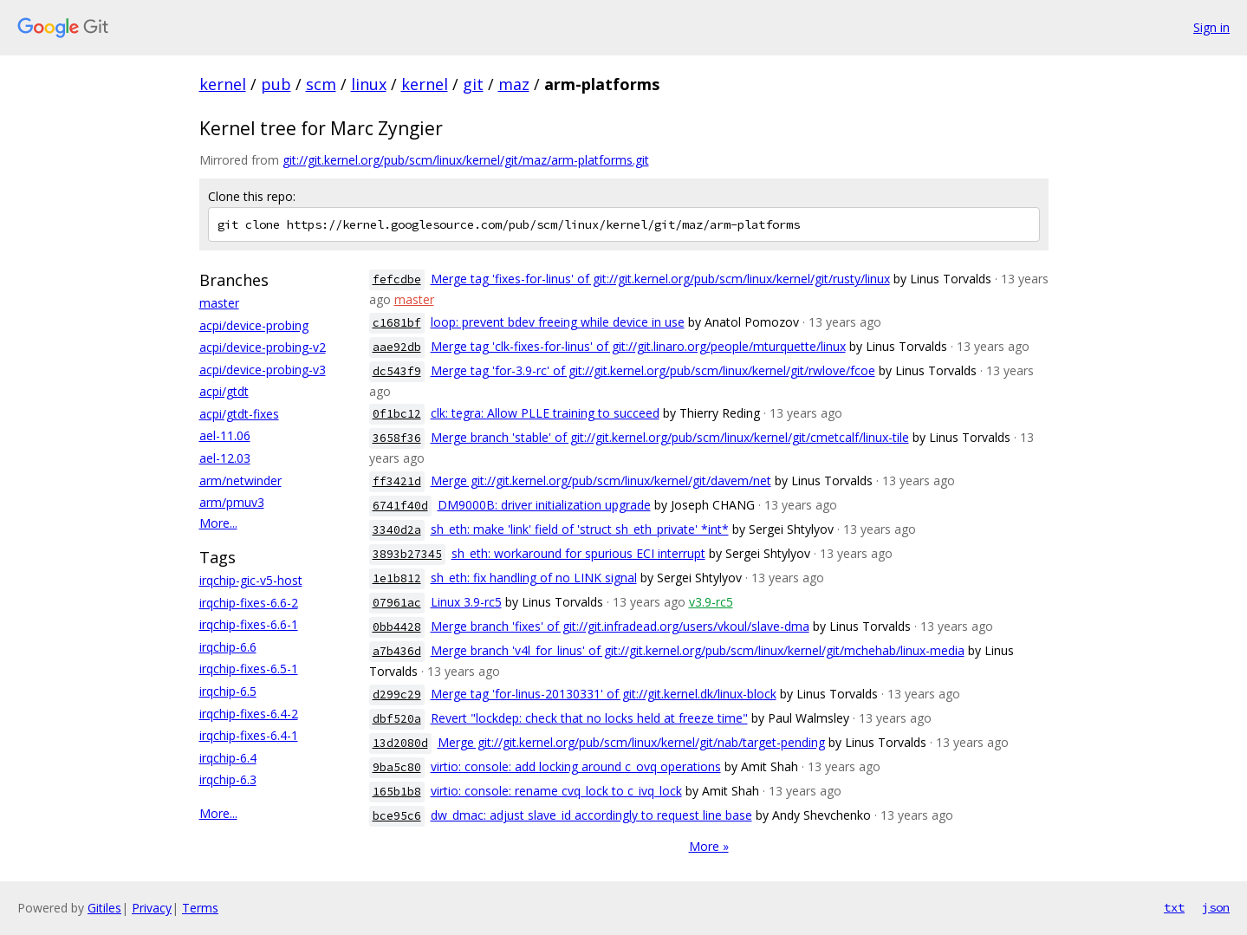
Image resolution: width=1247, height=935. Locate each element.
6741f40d (400, 505)
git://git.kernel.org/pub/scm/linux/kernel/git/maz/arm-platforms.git (466, 160)
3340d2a (397, 530)
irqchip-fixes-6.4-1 (248, 735)
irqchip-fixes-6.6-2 (248, 602)
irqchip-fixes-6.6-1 (248, 624)
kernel (222, 84)
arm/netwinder (240, 480)
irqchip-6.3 (228, 779)
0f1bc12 (397, 413)
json (1216, 907)
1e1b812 (397, 578)
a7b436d (397, 651)
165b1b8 (397, 791)
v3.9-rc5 (711, 602)
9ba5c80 (397, 767)
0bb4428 (397, 627)
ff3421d (397, 481)
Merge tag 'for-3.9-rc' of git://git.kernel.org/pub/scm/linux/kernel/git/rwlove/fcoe (653, 370)
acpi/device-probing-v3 (262, 369)
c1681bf (397, 322)
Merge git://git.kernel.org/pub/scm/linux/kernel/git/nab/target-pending (631, 742)
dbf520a (397, 718)
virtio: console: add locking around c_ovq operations (576, 766)
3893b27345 (407, 554)
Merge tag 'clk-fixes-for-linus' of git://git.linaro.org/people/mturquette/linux (638, 346)
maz (513, 84)
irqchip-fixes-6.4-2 (248, 713)
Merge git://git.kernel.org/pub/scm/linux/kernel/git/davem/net (601, 480)
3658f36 (397, 438)
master (219, 303)
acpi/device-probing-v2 (262, 347)
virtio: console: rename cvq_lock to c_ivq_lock (556, 790)
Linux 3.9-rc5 (466, 602)
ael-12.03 (224, 458)
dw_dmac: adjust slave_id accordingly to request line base (591, 815)
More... (218, 523)
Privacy (152, 907)
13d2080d (400, 743)
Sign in (1211, 27)
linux (368, 84)
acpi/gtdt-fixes (239, 414)
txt (1174, 907)
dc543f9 (397, 371)
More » (709, 846)
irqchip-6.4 (228, 758)
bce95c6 (397, 815)
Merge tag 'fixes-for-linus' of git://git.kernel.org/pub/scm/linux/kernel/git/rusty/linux (660, 278)
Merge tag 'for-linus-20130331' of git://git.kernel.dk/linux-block (603, 693)
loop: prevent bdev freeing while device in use (558, 322)
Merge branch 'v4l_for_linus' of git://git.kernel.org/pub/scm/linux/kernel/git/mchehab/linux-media (697, 650)
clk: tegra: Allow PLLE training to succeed (545, 413)
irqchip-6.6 (228, 647)
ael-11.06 (224, 435)
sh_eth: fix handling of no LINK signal (534, 577)
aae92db (397, 347)
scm (321, 84)
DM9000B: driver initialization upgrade (544, 505)
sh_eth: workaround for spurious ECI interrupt (578, 553)
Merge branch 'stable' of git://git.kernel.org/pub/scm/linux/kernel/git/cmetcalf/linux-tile (670, 437)
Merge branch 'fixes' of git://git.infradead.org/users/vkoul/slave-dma (620, 626)
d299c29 (397, 694)
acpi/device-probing (254, 325)
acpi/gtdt (224, 391)
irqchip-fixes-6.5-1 (248, 668)
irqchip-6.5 (228, 691)
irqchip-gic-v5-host (250, 580)
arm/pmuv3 (231, 502)
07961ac (397, 602)
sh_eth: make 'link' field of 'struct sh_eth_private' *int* (580, 529)
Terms (200, 907)
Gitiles (104, 907)
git (473, 84)
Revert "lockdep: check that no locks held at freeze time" (589, 718)
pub (276, 84)
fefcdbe (397, 279)
